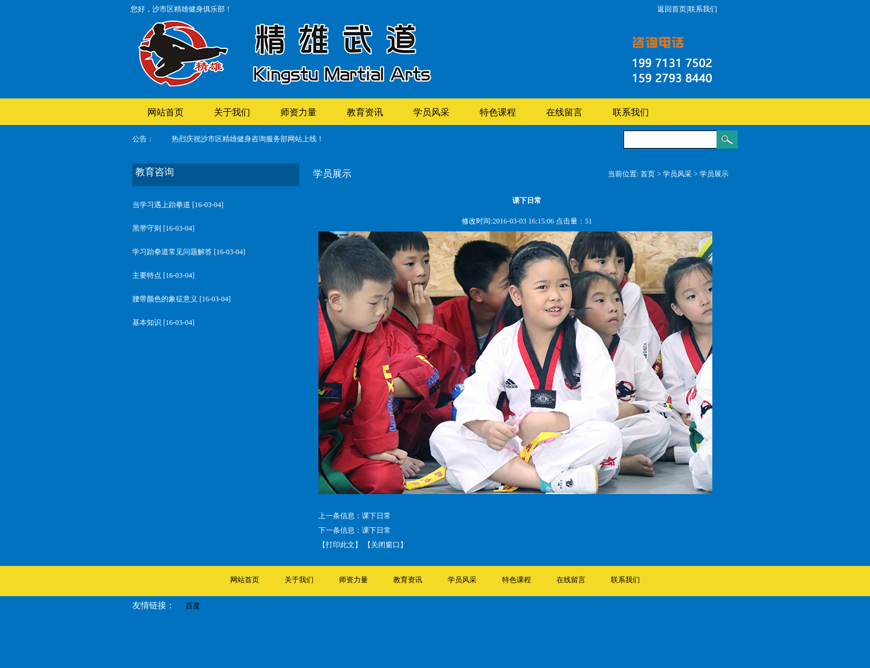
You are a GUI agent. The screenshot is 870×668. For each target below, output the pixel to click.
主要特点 (146, 275)
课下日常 (376, 516)
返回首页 (671, 9)
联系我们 (702, 9)
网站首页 (165, 112)
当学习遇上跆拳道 (161, 205)
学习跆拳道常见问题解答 (172, 252)
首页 (647, 174)
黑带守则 (146, 228)
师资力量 (298, 112)
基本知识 (146, 322)
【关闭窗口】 (385, 545)
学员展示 (714, 174)
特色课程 (498, 112)
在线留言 (564, 112)
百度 (192, 606)
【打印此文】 (340, 545)
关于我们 (232, 112)
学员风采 (431, 112)
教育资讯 (365, 112)
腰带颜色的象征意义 (165, 299)
